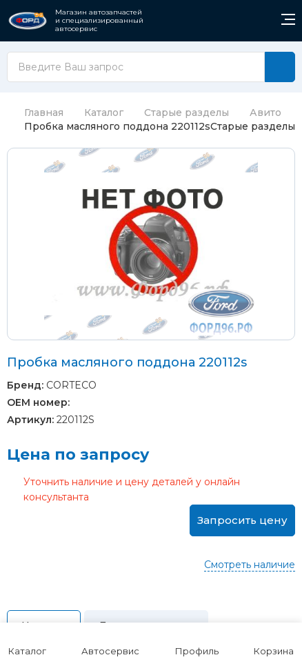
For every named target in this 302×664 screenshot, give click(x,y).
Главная (35, 112)
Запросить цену (242, 520)
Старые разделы (186, 112)
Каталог (103, 112)
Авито (265, 112)
